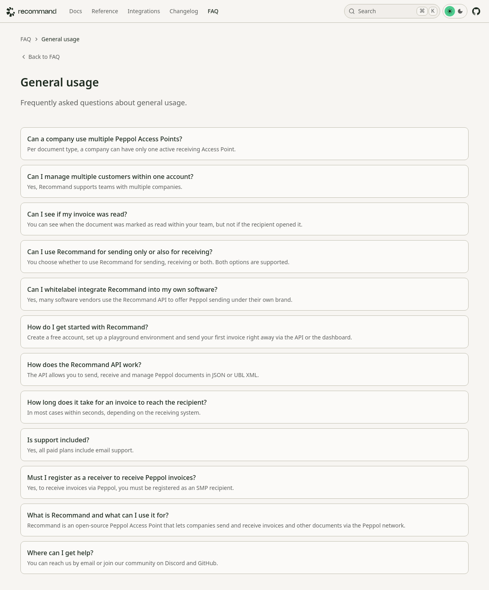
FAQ (213, 11)
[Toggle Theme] (455, 11)
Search (393, 11)
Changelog (184, 11)
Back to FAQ (40, 56)
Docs (75, 11)
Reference (105, 11)
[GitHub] (476, 11)
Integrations (144, 11)
